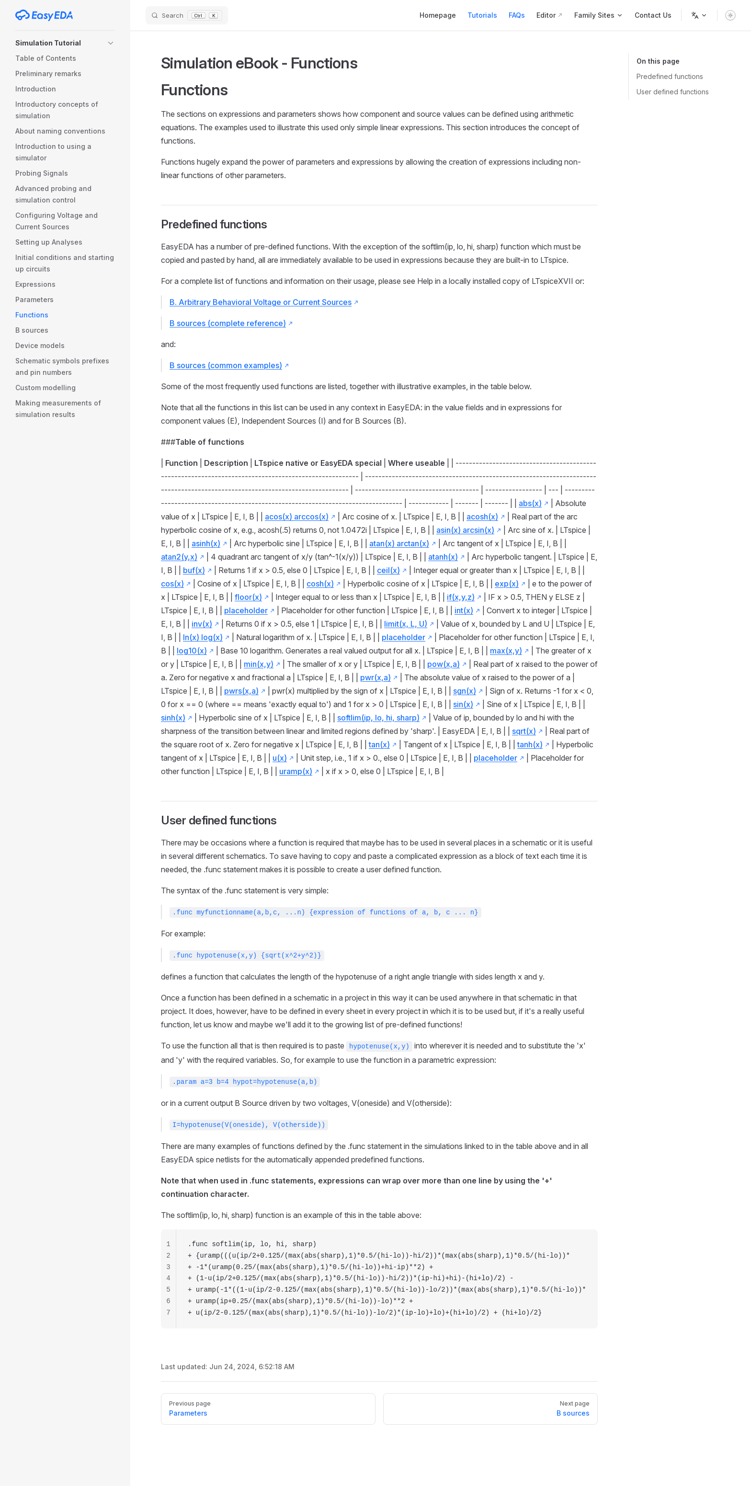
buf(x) (194, 570)
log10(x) (192, 650)
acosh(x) (482, 516)
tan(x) (379, 744)
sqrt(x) (524, 731)
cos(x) (172, 583)
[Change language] (699, 15)
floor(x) (248, 597)
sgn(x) (464, 691)
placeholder (246, 610)
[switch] (730, 15)
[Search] (187, 15)
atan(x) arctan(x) (399, 543)
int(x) (464, 610)
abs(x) (530, 503)
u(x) (280, 758)
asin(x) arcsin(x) (465, 530)
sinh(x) (173, 717)
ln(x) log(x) (203, 637)
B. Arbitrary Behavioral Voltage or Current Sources (261, 302)
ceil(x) (388, 570)
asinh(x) (206, 543)
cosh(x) (320, 583)
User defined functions (673, 92)
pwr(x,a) (375, 677)
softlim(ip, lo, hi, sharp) (378, 717)
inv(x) (202, 624)
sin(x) (463, 704)
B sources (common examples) (226, 365)
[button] (65, 43)
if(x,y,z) (461, 597)
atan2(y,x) (179, 557)
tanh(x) (530, 744)
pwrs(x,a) (241, 691)
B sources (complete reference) (228, 323)
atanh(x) (443, 557)
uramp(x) (295, 771)
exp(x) (507, 583)
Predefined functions (670, 76)
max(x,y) (506, 650)
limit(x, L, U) (405, 624)
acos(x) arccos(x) (297, 516)
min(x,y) (258, 664)
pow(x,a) (443, 664)
